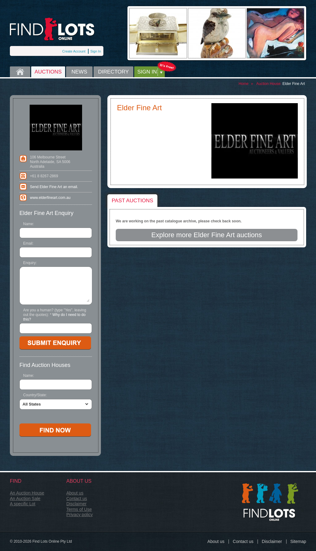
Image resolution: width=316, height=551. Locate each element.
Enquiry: (30, 263)
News (79, 72)
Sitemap (298, 541)
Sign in (147, 72)
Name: (28, 224)
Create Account (73, 51)
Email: (28, 243)
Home (20, 71)
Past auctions (132, 201)
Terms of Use (79, 509)
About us (74, 492)
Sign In (95, 51)
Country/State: (35, 395)
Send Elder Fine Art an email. (54, 187)
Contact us (76, 498)
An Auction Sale (25, 498)
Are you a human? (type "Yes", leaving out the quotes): (54, 315)
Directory (113, 72)
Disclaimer (76, 503)
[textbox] (56, 384)
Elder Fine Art (293, 84)
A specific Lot (22, 503)
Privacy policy (79, 514)
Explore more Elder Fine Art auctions (206, 235)
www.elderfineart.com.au (50, 198)
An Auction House (27, 492)
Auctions (48, 72)
